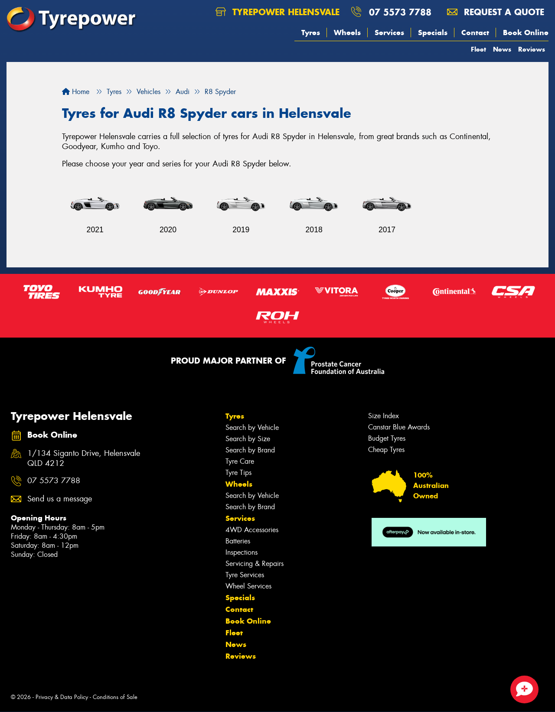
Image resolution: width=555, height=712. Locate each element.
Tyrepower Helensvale (277, 12)
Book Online (525, 32)
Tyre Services (244, 574)
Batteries (237, 541)
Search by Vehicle (252, 427)
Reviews (531, 49)
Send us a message (59, 499)
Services (389, 32)
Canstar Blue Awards (399, 427)
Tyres (310, 32)
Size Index (383, 415)
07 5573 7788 (400, 12)
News (502, 49)
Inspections (241, 552)
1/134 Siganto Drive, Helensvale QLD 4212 (83, 458)
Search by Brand (250, 450)
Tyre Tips (238, 472)
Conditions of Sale (115, 697)
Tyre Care (239, 461)
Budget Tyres (386, 438)
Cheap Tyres (386, 449)
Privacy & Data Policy (62, 697)
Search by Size (247, 438)
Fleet (478, 49)
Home (75, 91)
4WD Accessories (251, 529)
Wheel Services (248, 586)
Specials (432, 32)
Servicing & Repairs (254, 563)
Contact (475, 32)
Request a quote (495, 12)
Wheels (347, 32)
